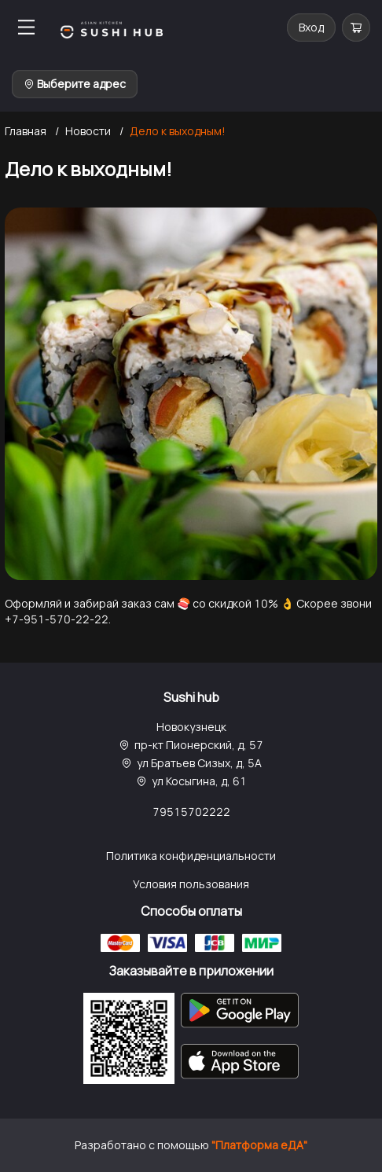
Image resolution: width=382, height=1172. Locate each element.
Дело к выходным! (178, 130)
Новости (88, 130)
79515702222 (191, 811)
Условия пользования (191, 883)
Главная (25, 130)
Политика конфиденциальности (191, 855)
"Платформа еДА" (259, 1144)
